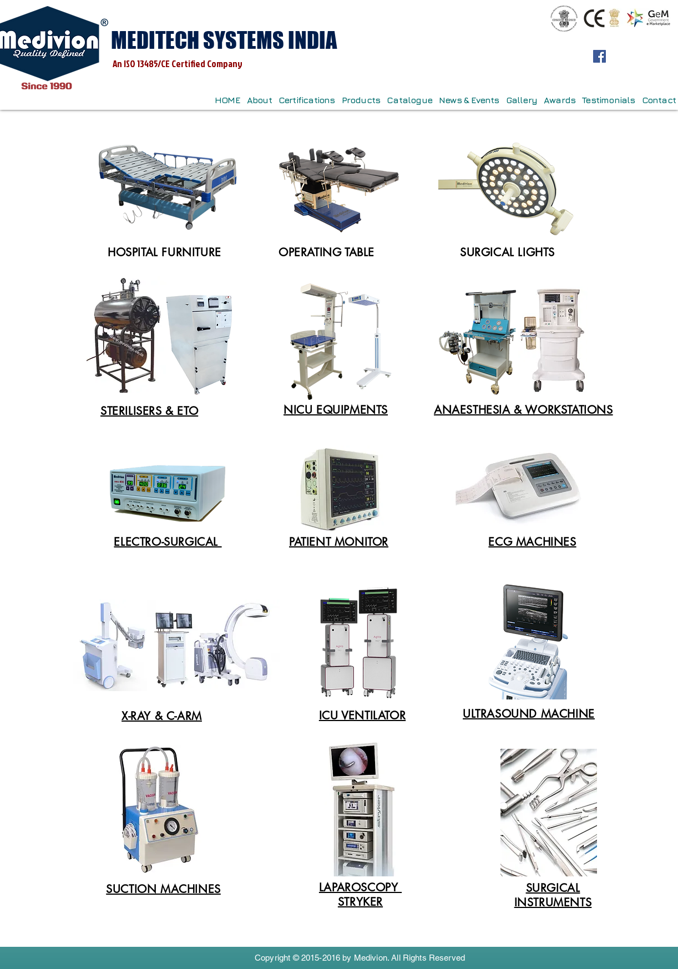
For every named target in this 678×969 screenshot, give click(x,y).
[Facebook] (599, 56)
